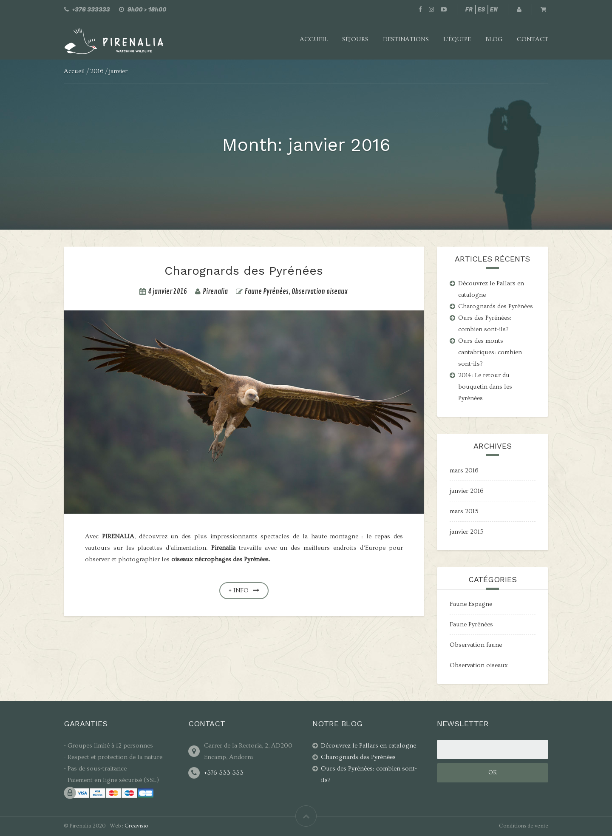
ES (481, 9)
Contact (532, 39)
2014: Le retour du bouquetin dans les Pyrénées (485, 387)
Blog (493, 39)
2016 (97, 71)
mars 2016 (464, 470)
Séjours (355, 39)
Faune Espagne (471, 604)
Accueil (314, 39)
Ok (492, 772)
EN (494, 9)
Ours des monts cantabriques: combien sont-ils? (490, 352)
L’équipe (457, 39)
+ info (244, 590)
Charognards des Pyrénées (243, 271)
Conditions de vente (523, 826)
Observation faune (476, 644)
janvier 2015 (467, 531)
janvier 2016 (467, 491)
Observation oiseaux (320, 291)
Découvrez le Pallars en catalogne (368, 745)
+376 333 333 (224, 772)
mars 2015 (464, 511)
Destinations (406, 39)
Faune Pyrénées (267, 291)
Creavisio (136, 826)
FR (469, 9)
